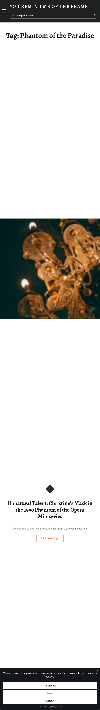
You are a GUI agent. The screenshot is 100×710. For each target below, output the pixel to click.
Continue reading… (52, 537)
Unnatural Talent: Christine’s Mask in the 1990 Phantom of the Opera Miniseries (50, 510)
